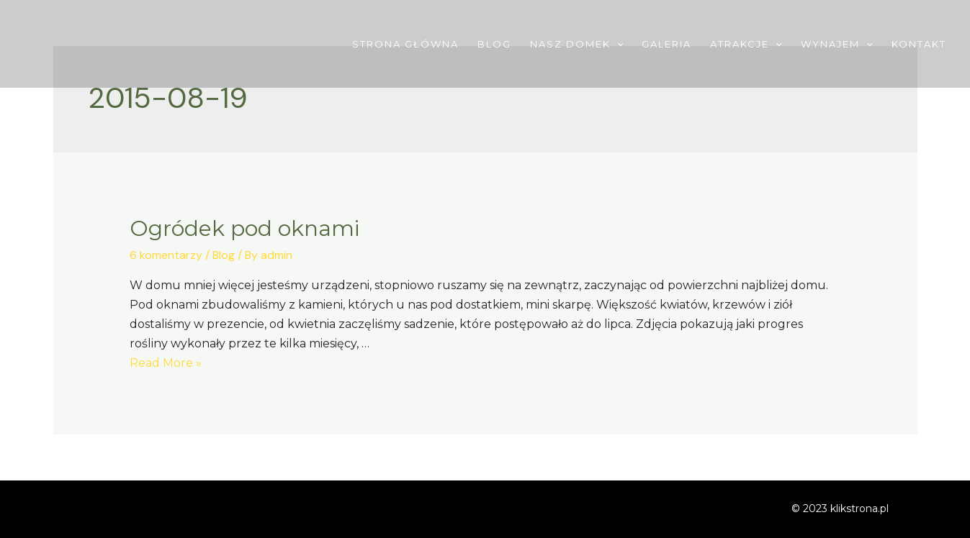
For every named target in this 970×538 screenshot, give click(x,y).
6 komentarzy (166, 255)
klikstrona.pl (859, 508)
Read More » (166, 363)
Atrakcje (746, 44)
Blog (494, 44)
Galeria (666, 44)
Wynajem (837, 44)
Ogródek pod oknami (244, 228)
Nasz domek (577, 44)
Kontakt (919, 44)
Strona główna (405, 44)
